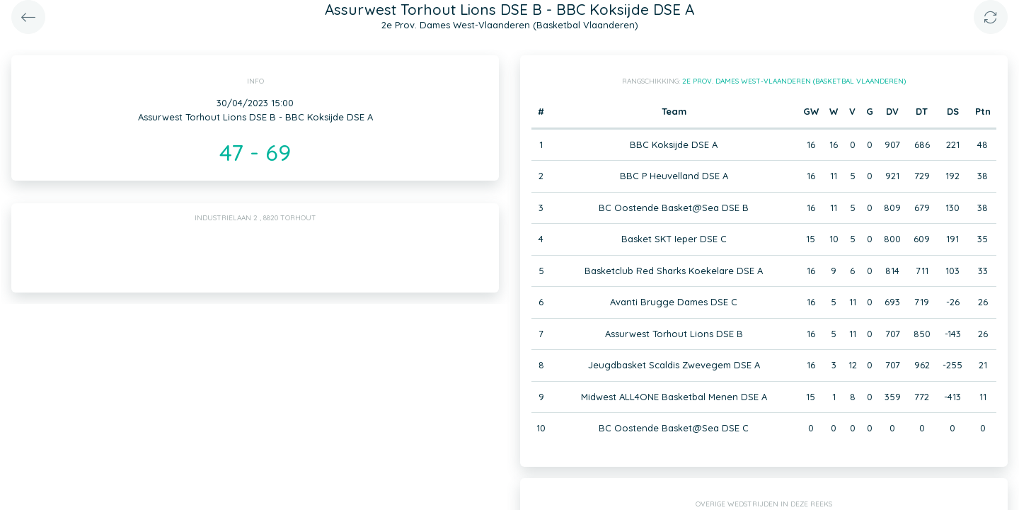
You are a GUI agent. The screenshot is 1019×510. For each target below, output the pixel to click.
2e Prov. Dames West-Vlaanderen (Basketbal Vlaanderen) (794, 81)
